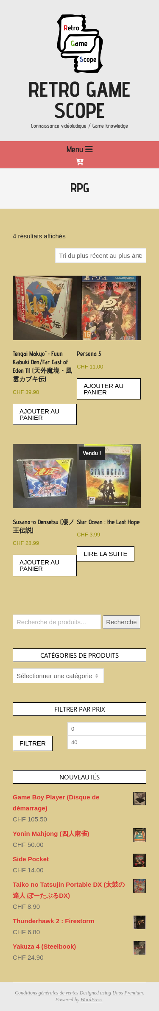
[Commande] (100, 255)
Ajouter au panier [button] (39, 414)
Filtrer (33, 743)
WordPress (91, 1000)
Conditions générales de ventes (46, 993)
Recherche (121, 622)
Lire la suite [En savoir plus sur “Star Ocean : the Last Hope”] (105, 553)
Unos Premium (127, 993)
